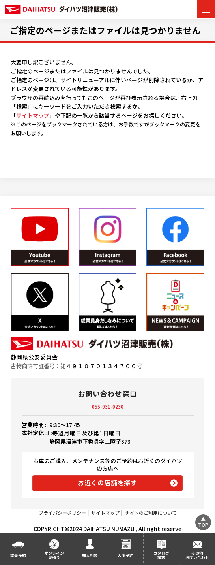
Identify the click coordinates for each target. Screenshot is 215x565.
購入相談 (90, 555)
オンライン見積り (54, 555)
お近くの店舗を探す (107, 482)
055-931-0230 (107, 406)
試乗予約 (18, 555)
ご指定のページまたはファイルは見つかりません (105, 30)
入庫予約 (125, 555)
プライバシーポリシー (62, 512)
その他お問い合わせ (197, 555)
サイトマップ (32, 115)
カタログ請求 (161, 555)
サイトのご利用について (151, 512)
